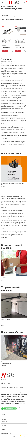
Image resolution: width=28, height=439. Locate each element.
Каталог (3, 414)
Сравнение (4, 421)
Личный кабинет (6, 417)
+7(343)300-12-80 (5, 383)
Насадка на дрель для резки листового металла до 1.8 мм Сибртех (7, 40)
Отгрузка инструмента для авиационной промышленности (12, 362)
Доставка (3, 277)
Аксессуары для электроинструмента (16, 79)
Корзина (4, 419)
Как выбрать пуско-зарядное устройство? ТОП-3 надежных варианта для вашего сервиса (14, 184)
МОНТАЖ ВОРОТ (5, 319)
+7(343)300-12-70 (5, 382)
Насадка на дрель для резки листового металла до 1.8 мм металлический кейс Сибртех (20, 41)
